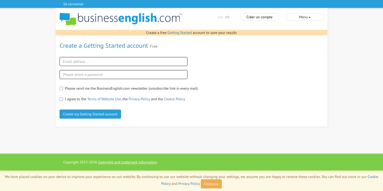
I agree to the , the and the (122, 99)
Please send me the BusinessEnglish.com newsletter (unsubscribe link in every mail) (129, 88)
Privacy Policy (139, 99)
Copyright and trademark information (127, 162)
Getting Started (179, 32)
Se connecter (73, 4)
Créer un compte (259, 17)
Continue (211, 183)
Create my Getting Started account (90, 114)
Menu (304, 17)
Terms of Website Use (104, 99)
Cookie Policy (174, 99)
